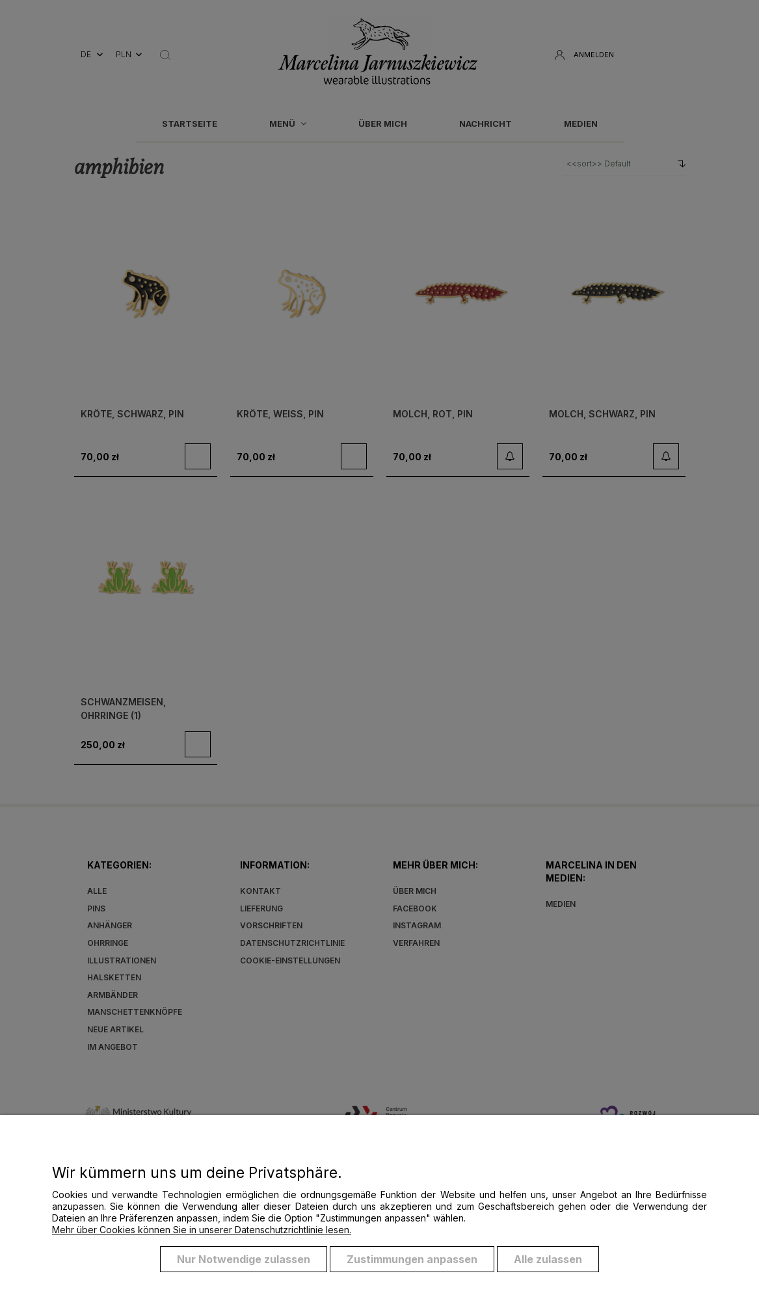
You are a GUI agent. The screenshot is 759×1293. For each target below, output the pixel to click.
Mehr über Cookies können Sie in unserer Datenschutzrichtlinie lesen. (201, 1229)
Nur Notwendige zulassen (243, 1259)
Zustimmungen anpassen (412, 1259)
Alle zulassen (548, 1259)
